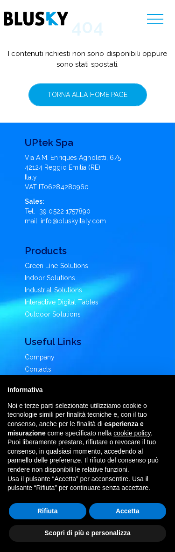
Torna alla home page (88, 94)
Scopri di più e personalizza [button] (87, 533)
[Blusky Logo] (36, 19)
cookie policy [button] (131, 433)
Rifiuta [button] (47, 511)
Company (40, 357)
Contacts (38, 369)
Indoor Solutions (50, 278)
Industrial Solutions (54, 290)
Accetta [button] (128, 511)
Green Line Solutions (57, 265)
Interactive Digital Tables (62, 302)
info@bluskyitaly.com (73, 221)
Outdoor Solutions (53, 314)
